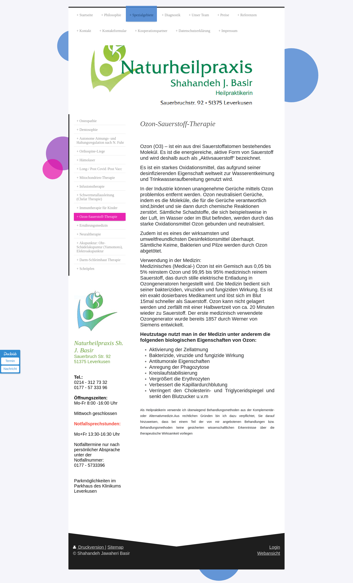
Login (274, 547)
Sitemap (115, 547)
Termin (10, 361)
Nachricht (10, 369)
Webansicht (268, 553)
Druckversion (89, 547)
